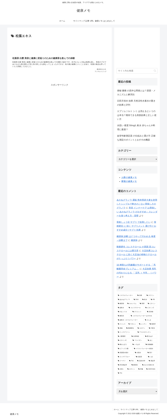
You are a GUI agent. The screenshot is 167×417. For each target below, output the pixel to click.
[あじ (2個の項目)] (152, 340)
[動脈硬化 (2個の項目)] (130, 328)
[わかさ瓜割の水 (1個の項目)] (149, 365)
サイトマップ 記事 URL (128, 409)
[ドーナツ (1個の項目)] (122, 361)
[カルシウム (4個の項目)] (132, 303)
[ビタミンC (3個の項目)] (150, 308)
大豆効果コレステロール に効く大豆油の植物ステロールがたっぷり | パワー (137, 254)
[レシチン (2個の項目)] (143, 324)
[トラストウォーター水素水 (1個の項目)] (145, 349)
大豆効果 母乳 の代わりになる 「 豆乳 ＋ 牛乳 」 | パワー (136, 273)
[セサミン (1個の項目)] (131, 369)
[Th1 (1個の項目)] (137, 373)
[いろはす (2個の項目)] (137, 344)
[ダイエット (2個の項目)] (138, 312)
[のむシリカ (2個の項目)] (124, 312)
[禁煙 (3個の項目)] (142, 303)
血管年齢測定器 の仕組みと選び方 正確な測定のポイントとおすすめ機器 (136, 138)
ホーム (114, 409)
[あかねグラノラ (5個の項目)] (124, 299)
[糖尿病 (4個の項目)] (121, 303)
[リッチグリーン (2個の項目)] (126, 332)
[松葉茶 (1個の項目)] (140, 357)
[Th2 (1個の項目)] (132, 361)
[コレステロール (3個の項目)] (136, 308)
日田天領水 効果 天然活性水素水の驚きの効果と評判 (136, 103)
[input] (137, 71)
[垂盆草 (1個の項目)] (152, 361)
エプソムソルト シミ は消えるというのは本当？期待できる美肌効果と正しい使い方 (136, 115)
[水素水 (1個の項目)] (140, 353)
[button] (155, 70)
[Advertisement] (59, 45)
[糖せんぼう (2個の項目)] (124, 344)
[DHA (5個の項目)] (137, 299)
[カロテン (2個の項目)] (142, 328)
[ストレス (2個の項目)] (122, 324)
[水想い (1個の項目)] (121, 369)
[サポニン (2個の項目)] (132, 324)
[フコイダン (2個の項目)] (139, 340)
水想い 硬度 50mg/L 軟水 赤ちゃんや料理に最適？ (136, 127)
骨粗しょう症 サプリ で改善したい (134, 222)
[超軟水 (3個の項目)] (122, 308)
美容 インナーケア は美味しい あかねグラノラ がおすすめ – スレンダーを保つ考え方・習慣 (137, 212)
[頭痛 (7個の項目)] (140, 295)
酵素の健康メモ (129, 181)
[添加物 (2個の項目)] (151, 312)
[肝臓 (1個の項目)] (141, 369)
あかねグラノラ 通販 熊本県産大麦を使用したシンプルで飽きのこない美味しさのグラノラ (137, 204)
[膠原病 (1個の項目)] (135, 365)
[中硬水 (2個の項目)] (152, 328)
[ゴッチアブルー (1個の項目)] (125, 357)
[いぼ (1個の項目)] (152, 357)
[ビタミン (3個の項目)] (152, 303)
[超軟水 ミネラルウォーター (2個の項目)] (130, 320)
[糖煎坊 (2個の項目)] (123, 316)
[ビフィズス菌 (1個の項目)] (124, 349)
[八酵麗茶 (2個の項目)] (123, 336)
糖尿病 (134, 240)
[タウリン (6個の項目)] (151, 295)
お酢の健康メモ (129, 177)
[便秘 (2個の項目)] (121, 328)
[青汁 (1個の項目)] (151, 353)
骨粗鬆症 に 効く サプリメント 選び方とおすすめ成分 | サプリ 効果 (136, 226)
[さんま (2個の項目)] (150, 320)
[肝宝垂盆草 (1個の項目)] (123, 365)
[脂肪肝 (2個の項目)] (153, 324)
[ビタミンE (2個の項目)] (124, 340)
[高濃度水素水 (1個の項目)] (125, 353)
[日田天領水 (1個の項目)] (151, 369)
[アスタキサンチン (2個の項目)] (147, 332)
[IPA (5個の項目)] (153, 299)
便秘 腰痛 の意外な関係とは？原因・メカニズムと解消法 (136, 92)
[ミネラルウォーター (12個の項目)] (126, 295)
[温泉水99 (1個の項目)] (141, 361)
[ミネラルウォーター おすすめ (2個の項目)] (143, 316)
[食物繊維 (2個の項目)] (151, 344)
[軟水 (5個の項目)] (145, 299)
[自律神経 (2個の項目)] (137, 336)
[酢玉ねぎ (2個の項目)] (150, 336)
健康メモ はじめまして (149, 409)
